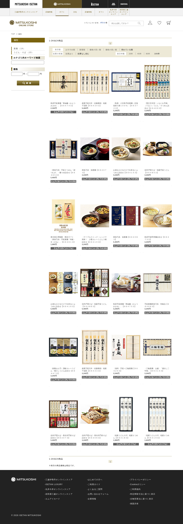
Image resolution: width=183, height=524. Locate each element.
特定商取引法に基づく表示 (142, 494)
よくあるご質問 (95, 489)
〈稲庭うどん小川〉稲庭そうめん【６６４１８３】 (125, 437)
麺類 (20, 34)
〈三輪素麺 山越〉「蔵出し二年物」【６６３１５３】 (156, 370)
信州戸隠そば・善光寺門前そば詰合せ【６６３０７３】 (63, 437)
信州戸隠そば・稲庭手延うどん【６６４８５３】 (156, 172)
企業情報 (92, 499)
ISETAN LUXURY (54, 484)
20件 (131, 54)
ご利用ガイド (94, 484)
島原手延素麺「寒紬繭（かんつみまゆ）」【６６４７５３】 (125, 306)
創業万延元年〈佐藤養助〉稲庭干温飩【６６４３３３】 (94, 370)
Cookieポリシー (137, 484)
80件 (148, 54)
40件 (139, 54)
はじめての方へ (95, 479)
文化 (75, 12)
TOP (13, 34)
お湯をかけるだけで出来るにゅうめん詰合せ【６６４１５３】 (125, 172)
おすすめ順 (70, 50)
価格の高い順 (111, 50)
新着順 (82, 50)
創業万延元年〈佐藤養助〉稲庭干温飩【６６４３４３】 (94, 105)
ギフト (62, 12)
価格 (15, 69)
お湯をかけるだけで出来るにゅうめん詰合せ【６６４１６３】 (63, 306)
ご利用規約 (135, 489)
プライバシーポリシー (140, 479)
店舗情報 (48, 12)
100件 (157, 54)
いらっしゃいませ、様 (95, 23)
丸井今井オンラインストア (113, 12)
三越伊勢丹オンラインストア (26, 12)
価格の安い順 (95, 50)
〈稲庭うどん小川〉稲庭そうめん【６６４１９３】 (156, 437)
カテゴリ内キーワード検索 (26, 58)
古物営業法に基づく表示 (141, 499)
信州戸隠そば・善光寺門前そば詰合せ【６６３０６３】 (94, 437)
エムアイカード (52, 499)
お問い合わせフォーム (98, 494)
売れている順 (127, 50)
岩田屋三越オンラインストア (124, 12)
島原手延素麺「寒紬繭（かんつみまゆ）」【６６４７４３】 (63, 105)
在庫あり (69, 54)
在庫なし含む (83, 54)
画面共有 (134, 504)
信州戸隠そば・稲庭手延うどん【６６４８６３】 (94, 306)
